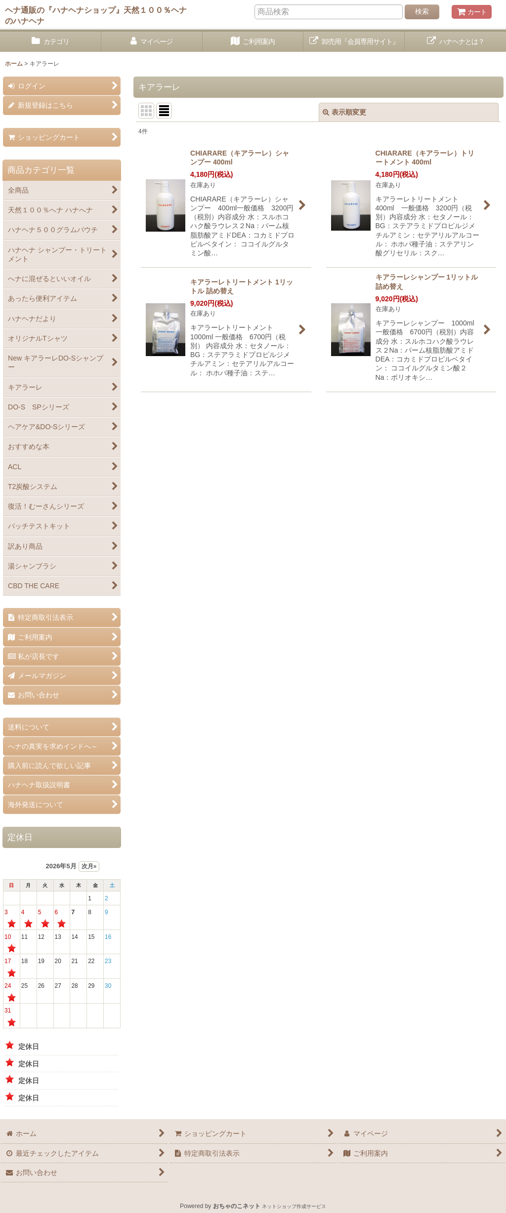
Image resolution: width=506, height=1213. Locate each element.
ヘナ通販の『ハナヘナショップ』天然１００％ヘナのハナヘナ (96, 15)
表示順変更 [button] (344, 112)
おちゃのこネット (236, 1206)
